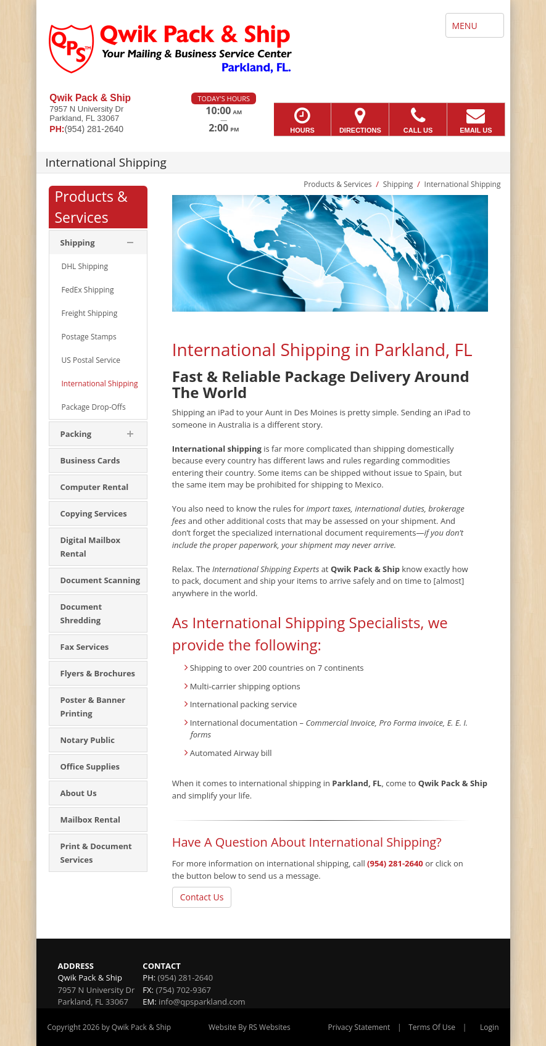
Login (489, 1027)
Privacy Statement (359, 1027)
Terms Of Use (431, 1027)
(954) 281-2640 (395, 863)
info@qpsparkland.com (202, 1001)
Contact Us (202, 897)
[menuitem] (98, 266)
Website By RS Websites (250, 1027)
